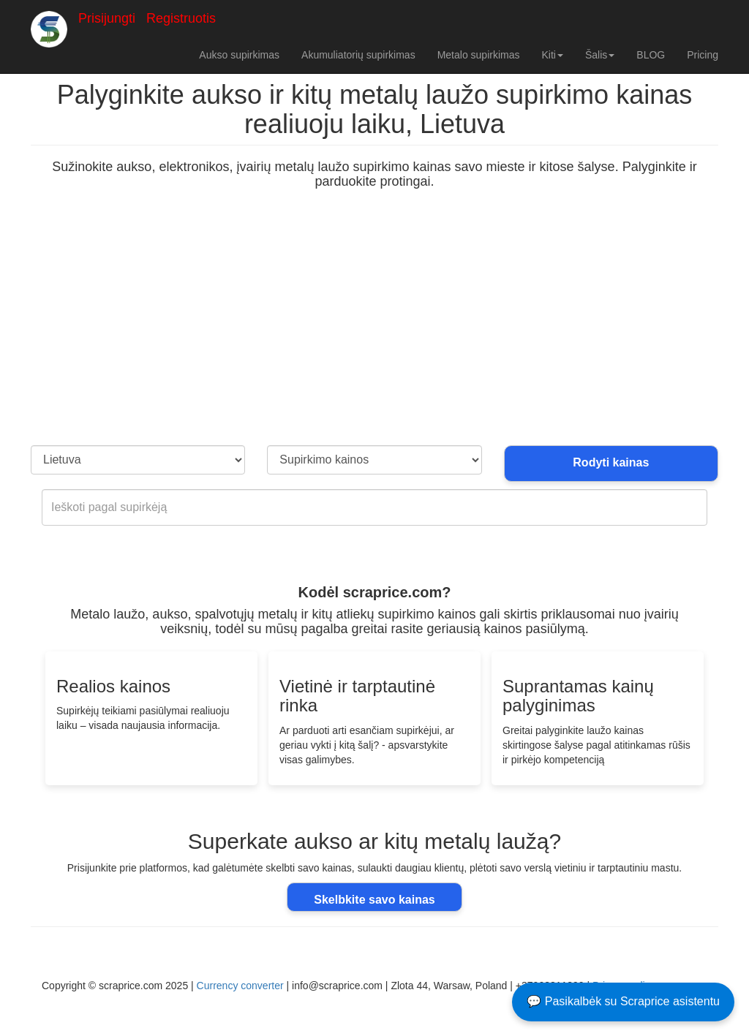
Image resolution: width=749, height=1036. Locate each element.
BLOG (650, 55)
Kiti (551, 55)
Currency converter (240, 985)
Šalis (599, 55)
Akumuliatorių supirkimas (358, 55)
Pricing (702, 55)
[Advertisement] (374, 335)
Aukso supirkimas (239, 55)
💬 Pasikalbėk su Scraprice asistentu (623, 1001)
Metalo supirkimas (478, 55)
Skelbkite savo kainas (374, 899)
